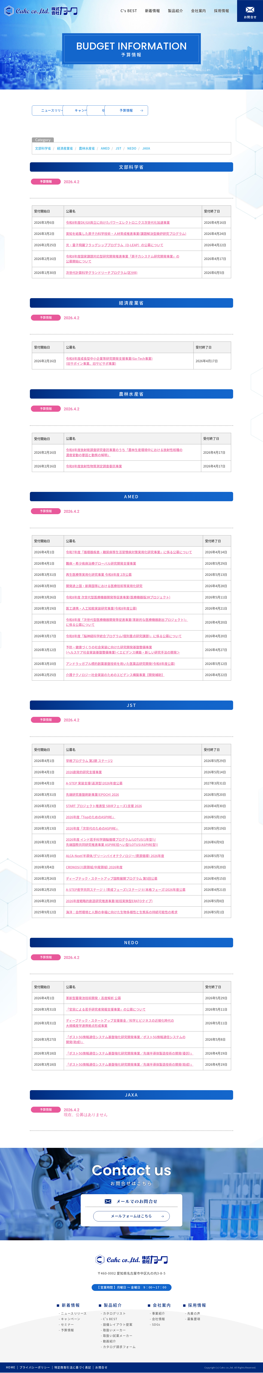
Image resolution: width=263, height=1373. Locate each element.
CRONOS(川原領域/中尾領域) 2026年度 (94, 867)
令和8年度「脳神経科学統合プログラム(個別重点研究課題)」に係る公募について (124, 636)
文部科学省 (43, 148)
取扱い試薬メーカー (118, 1336)
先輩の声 (193, 1314)
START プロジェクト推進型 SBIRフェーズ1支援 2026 (104, 806)
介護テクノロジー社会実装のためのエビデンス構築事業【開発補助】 (115, 675)
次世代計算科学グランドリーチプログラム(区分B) (101, 272)
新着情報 (71, 1306)
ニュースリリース (55, 110)
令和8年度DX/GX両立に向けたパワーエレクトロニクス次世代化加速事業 (118, 222)
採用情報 (197, 1306)
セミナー (157, 110)
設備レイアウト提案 (118, 1325)
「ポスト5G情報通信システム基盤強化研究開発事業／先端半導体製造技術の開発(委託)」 (129, 1053)
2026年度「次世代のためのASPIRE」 (92, 828)
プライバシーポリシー (35, 1367)
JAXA (146, 148)
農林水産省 (87, 148)
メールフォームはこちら (131, 1216)
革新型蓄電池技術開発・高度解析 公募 (93, 998)
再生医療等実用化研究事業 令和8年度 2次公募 (99, 574)
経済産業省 (65, 148)
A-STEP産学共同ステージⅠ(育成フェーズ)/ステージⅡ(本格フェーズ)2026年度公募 (125, 889)
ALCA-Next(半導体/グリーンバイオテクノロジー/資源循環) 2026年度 (115, 856)
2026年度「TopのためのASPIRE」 (90, 817)
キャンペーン (106, 110)
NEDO (131, 148)
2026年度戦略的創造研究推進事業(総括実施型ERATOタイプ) (109, 901)
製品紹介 (113, 1306)
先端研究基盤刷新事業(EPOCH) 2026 (92, 794)
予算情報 (207, 110)
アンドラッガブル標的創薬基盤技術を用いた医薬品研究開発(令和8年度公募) (120, 663)
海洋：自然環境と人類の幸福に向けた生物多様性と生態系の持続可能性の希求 (122, 912)
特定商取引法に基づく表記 (72, 1367)
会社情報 (158, 1319)
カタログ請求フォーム (119, 1347)
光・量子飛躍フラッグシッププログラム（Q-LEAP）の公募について (114, 245)
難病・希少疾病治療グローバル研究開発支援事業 (101, 563)
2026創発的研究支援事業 (84, 772)
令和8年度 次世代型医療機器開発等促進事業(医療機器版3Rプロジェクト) (118, 597)
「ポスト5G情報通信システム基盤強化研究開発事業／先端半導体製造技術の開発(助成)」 (129, 1064)
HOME (10, 1367)
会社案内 (162, 1306)
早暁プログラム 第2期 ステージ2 (89, 761)
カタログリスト (114, 1314)
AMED (105, 148)
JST (118, 148)
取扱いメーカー (114, 1330)
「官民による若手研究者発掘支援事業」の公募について (106, 1009)
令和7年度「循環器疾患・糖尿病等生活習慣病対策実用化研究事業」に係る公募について (129, 552)
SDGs (156, 1325)
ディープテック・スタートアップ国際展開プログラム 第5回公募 (111, 878)
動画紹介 (109, 1341)
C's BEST (110, 1319)
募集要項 (193, 1319)
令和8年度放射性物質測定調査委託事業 (94, 466)
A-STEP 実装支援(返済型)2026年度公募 (94, 783)
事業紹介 (158, 1314)
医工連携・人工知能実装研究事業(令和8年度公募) (101, 608)
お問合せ (101, 1367)
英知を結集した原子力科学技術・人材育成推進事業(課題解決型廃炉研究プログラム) (126, 233)
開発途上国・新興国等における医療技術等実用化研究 (104, 586)
